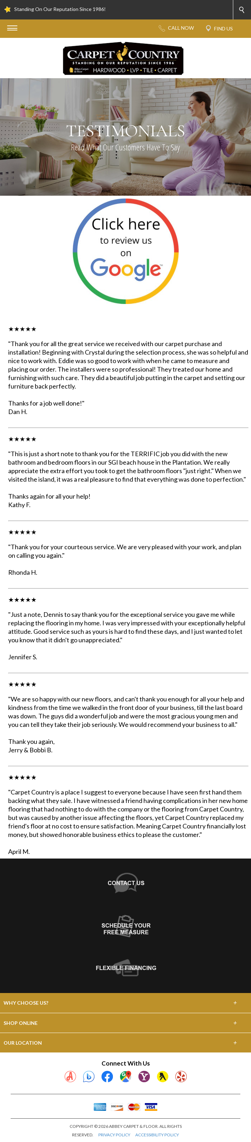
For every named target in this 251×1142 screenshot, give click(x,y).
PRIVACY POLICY (114, 1134)
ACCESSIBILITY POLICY (157, 1134)
